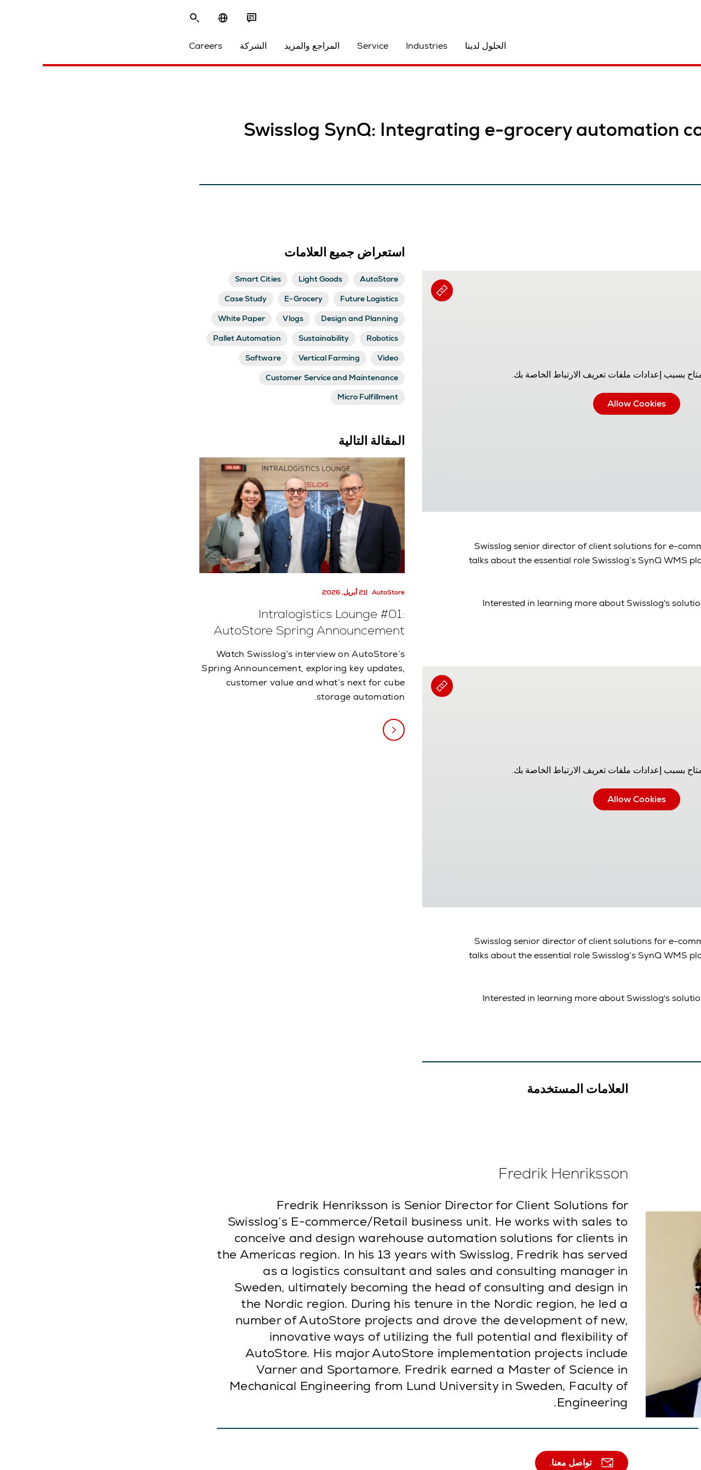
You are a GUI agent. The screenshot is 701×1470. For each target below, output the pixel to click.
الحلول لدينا (321, 50)
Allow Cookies (462, 403)
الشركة (89, 50)
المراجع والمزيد (147, 50)
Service (208, 50)
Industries (262, 50)
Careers (41, 50)
